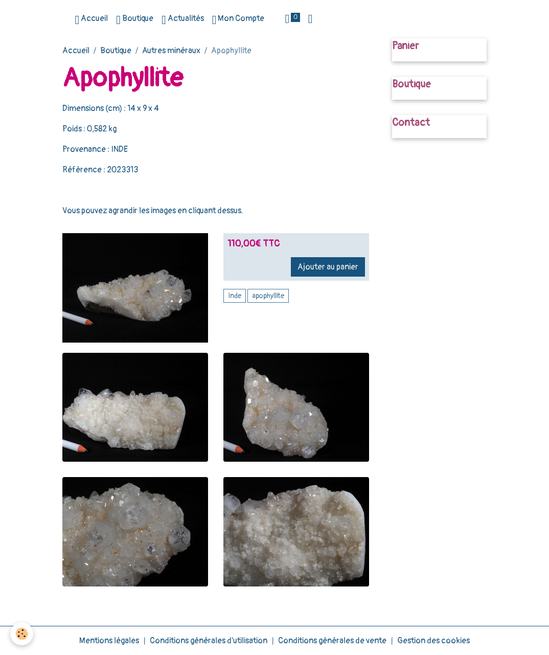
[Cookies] (21, 633)
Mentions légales (109, 641)
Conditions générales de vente (332, 641)
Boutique (134, 19)
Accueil (91, 19)
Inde (234, 295)
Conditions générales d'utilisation (208, 641)
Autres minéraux (171, 51)
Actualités (183, 19)
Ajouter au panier (328, 267)
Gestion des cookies (433, 641)
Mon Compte (238, 19)
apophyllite (268, 295)
